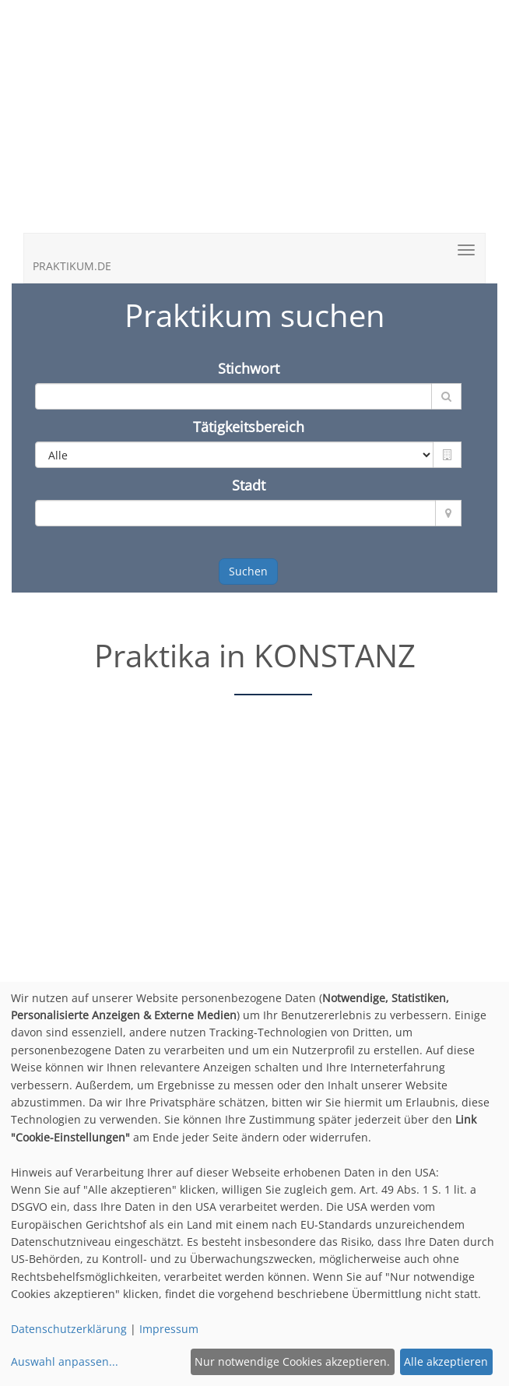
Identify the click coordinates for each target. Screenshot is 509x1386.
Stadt (248, 485)
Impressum (168, 1328)
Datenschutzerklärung (69, 1328)
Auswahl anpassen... (64, 1361)
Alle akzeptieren (446, 1361)
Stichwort (248, 368)
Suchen (248, 571)
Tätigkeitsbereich (248, 426)
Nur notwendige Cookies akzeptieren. (292, 1361)
